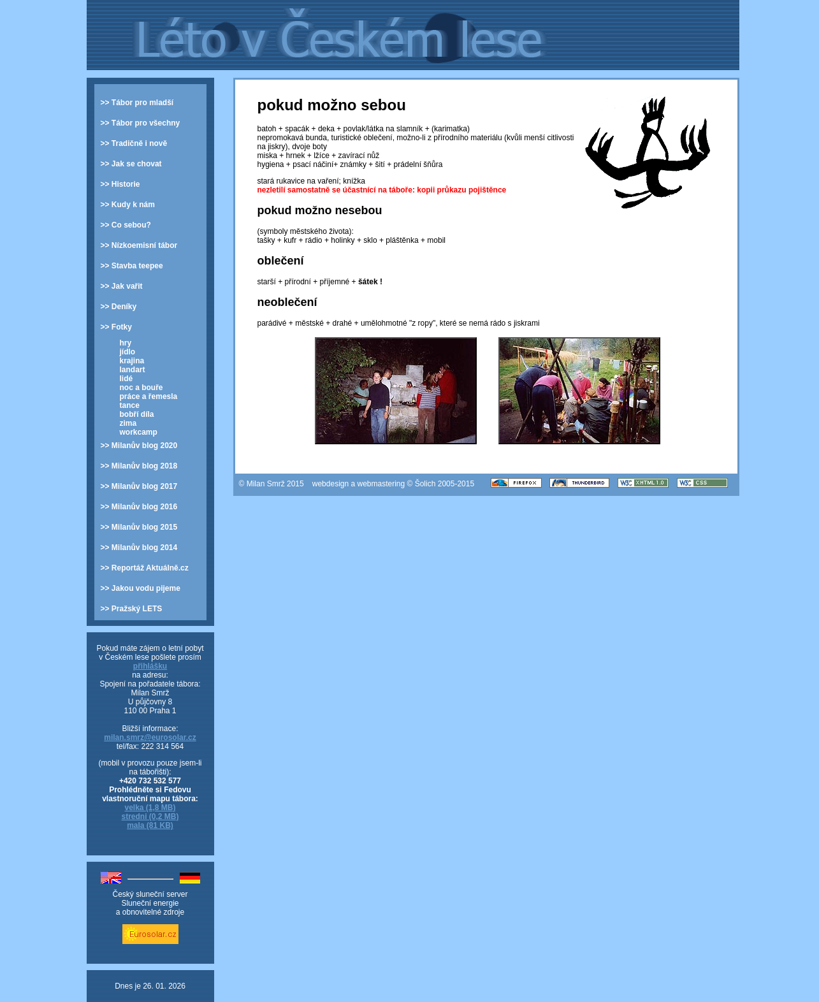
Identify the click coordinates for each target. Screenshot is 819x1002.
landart (132, 369)
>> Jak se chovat (131, 163)
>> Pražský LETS (132, 608)
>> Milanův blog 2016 (139, 506)
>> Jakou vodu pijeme (140, 588)
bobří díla (137, 414)
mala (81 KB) (150, 825)
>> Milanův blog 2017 (139, 486)
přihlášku (150, 666)
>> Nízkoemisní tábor (139, 245)
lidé (126, 378)
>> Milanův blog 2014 (139, 547)
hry (126, 342)
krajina (132, 360)
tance (130, 405)
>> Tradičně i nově (134, 143)
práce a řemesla (149, 396)
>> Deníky (119, 306)
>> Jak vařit (122, 286)
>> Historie (120, 184)
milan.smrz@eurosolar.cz (150, 737)
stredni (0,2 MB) (149, 816)
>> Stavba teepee (132, 265)
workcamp (138, 432)
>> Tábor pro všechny (140, 123)
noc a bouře (141, 387)
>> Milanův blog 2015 (139, 527)
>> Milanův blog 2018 (139, 465)
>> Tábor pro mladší (137, 102)
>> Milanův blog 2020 (139, 445)
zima (128, 423)
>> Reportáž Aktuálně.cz (145, 567)
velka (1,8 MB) (149, 807)
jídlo (128, 351)
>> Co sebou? (126, 225)
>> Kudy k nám (128, 204)
